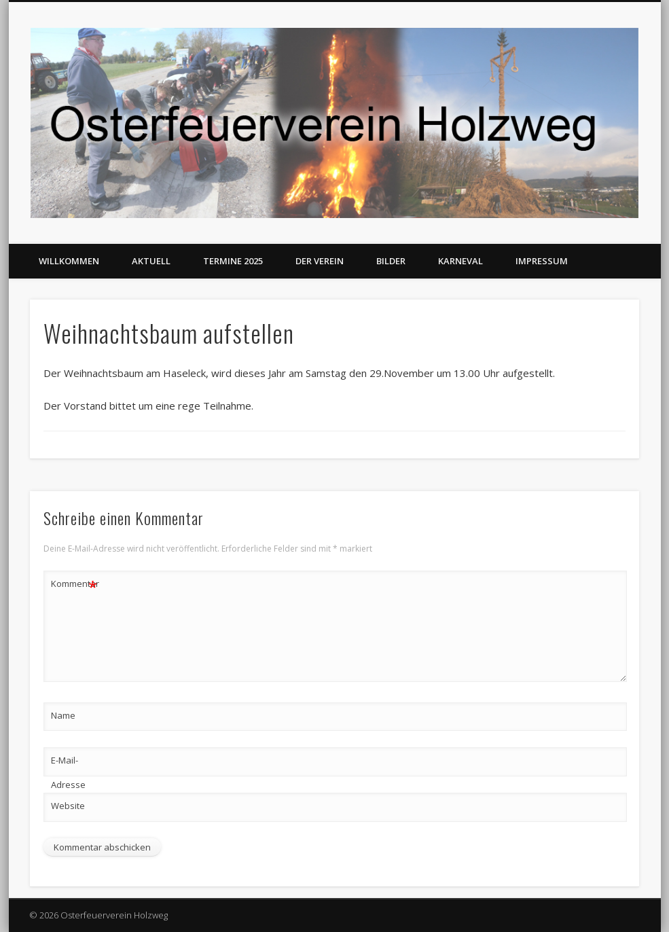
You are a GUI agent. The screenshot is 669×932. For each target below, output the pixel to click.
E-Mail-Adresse (68, 772)
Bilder (390, 261)
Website (68, 806)
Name (63, 715)
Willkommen (69, 261)
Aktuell (151, 261)
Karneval (460, 261)
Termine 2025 (233, 261)
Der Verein (319, 261)
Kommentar (74, 584)
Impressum (542, 261)
